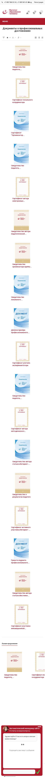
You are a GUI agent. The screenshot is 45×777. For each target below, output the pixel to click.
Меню (5, 21)
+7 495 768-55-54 (10, 2)
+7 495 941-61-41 (23, 2)
